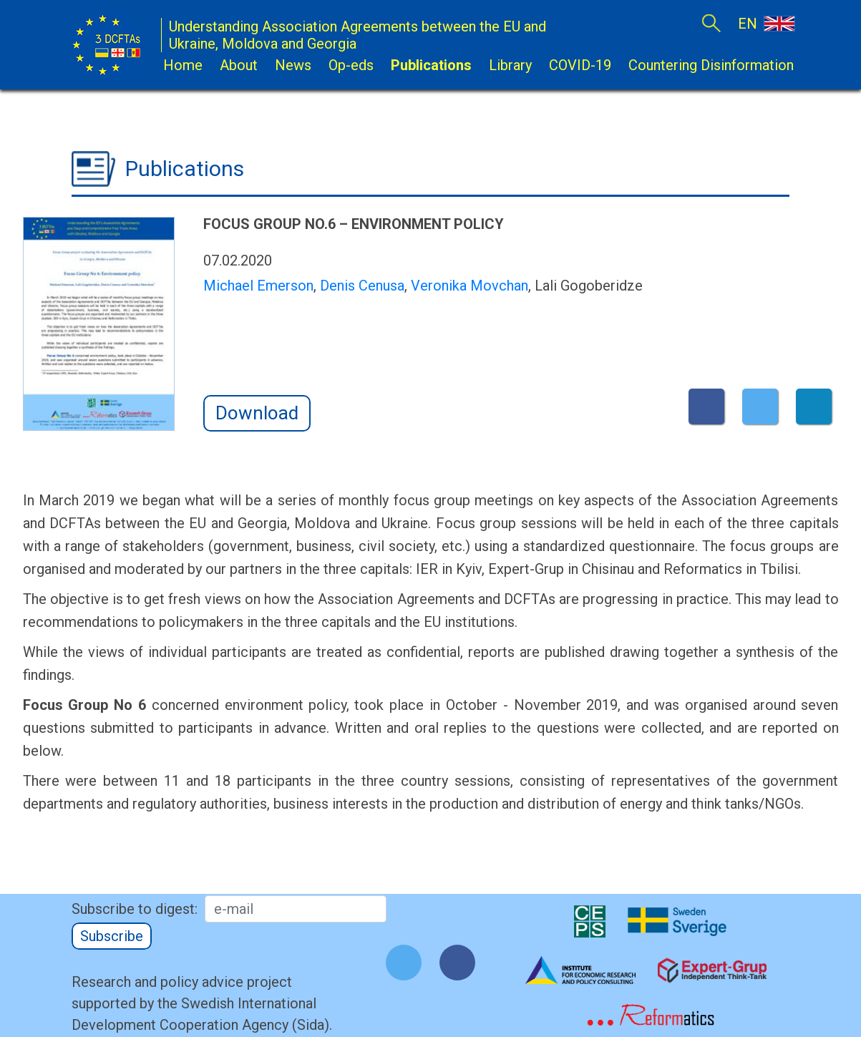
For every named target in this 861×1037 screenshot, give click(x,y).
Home (183, 65)
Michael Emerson (258, 285)
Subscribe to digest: (135, 908)
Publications (431, 65)
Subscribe (111, 936)
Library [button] (510, 65)
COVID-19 (580, 65)
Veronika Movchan (469, 285)
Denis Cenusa (362, 285)
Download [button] (256, 413)
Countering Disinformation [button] (711, 65)
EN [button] (766, 23)
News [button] (293, 65)
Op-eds (351, 65)
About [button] (239, 65)
